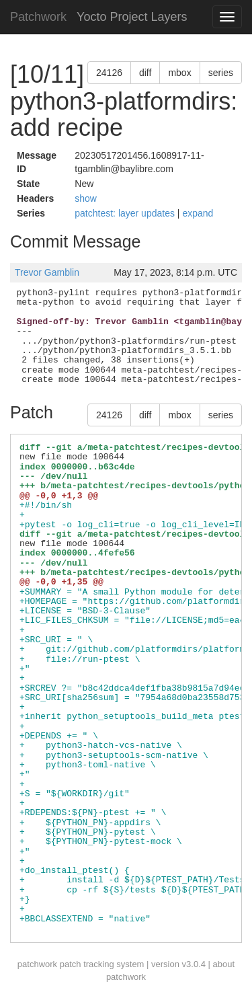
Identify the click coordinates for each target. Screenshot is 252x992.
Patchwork (38, 17)
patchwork (37, 964)
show (86, 198)
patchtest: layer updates (126, 213)
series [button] (220, 72)
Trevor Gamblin (47, 272)
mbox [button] (179, 72)
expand (197, 213)
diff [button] (145, 72)
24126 (109, 72)
